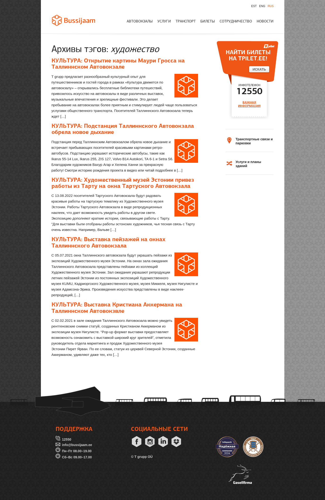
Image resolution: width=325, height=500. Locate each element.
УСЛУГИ (164, 21)
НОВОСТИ (265, 21)
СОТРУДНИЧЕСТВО (236, 21)
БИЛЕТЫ (207, 21)
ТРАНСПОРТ (186, 21)
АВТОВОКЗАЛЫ (140, 21)
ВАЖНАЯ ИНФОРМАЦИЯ (249, 104)
